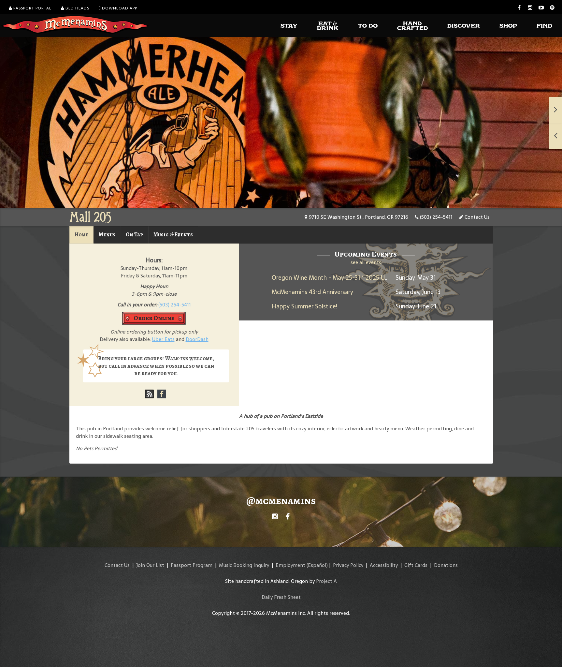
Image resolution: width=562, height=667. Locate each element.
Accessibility (384, 565)
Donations (446, 565)
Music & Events (173, 234)
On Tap (134, 234)
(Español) (317, 565)
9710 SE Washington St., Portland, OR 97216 (356, 217)
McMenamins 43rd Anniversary (312, 292)
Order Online (154, 318)
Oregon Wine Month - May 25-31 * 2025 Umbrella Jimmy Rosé (355, 277)
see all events (366, 262)
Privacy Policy (348, 565)
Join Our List (150, 565)
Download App (118, 8)
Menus (107, 234)
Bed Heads (75, 8)
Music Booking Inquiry (244, 565)
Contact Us (474, 217)
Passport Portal (30, 8)
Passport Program (191, 565)
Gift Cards (415, 565)
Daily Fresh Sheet (281, 597)
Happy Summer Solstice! (304, 306)
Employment (290, 565)
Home (81, 234)
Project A (326, 581)
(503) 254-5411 (434, 217)
